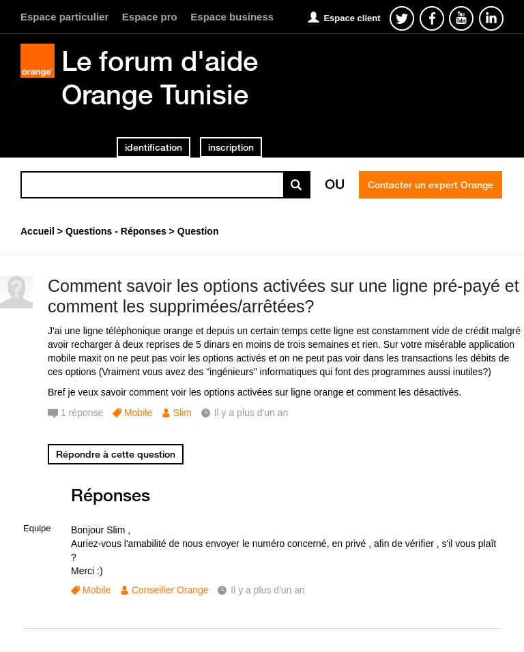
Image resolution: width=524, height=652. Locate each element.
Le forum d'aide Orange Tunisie (159, 77)
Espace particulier (64, 17)
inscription (231, 147)
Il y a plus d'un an (268, 589)
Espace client (351, 18)
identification (153, 147)
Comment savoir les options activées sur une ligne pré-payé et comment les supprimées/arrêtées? (283, 296)
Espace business (232, 17)
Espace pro (149, 17)
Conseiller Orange (170, 589)
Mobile (138, 412)
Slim (182, 412)
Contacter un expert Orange (430, 185)
